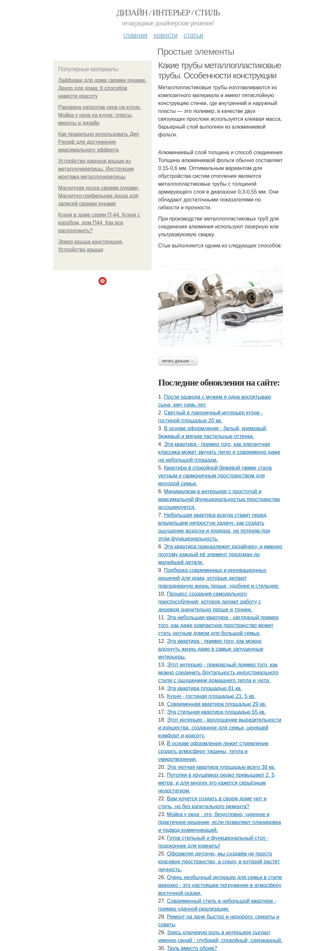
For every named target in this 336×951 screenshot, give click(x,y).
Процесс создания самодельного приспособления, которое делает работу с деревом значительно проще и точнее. (209, 601)
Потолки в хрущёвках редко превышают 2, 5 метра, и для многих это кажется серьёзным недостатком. (216, 782)
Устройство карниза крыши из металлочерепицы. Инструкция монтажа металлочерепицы (96, 169)
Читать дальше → (178, 361)
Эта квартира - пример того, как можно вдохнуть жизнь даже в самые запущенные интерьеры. (210, 649)
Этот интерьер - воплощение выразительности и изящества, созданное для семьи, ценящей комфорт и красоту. (219, 727)
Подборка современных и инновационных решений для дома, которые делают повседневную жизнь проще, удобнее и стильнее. (218, 578)
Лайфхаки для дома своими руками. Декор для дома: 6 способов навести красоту (102, 88)
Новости (165, 35)
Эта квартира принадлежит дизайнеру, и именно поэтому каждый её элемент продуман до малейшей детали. (220, 554)
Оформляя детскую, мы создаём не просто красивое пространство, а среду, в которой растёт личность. (219, 861)
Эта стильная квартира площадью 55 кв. (216, 712)
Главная (135, 35)
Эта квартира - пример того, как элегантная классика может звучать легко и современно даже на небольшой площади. (219, 452)
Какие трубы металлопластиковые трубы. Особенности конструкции (219, 70)
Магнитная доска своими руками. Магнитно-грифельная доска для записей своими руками (98, 195)
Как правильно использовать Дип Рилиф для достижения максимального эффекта (98, 142)
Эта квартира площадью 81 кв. (204, 688)
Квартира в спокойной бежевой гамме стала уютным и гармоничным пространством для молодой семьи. (215, 475)
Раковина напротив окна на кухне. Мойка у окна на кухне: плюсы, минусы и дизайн (99, 115)
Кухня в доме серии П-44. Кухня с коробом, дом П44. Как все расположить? (99, 222)
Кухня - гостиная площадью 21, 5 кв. (211, 696)
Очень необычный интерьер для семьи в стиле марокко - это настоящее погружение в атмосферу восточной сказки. (220, 885)
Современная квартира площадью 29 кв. (216, 704)
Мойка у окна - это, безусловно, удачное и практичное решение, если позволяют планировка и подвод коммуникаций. (219, 822)
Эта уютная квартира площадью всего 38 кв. (221, 767)
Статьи (193, 35)
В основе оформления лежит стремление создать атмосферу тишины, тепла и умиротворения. (213, 751)
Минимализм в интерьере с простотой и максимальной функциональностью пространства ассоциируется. (219, 499)
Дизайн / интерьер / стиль (168, 12)
